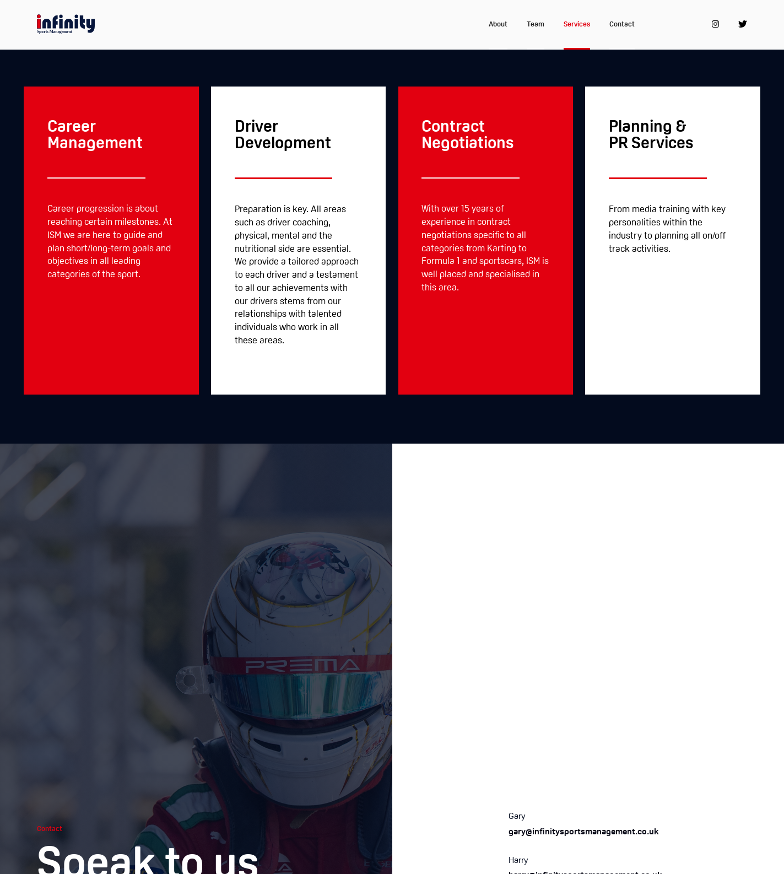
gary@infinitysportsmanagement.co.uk (584, 832)
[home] (66, 25)
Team (535, 24)
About (498, 24)
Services (577, 24)
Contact (622, 24)
